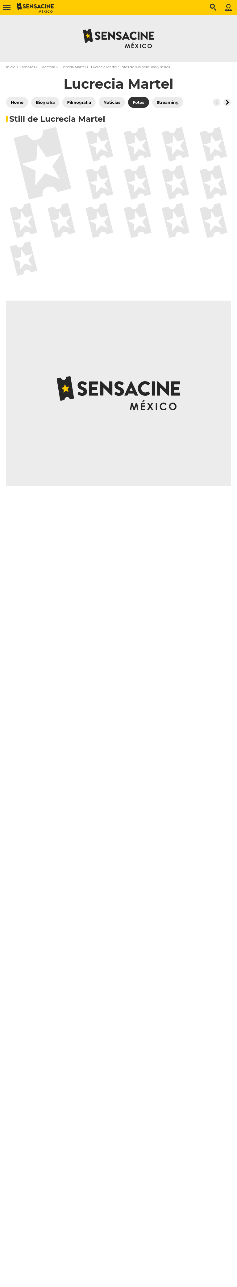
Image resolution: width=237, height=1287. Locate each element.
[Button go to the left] (216, 102)
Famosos (27, 67)
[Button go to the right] (227, 102)
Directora (47, 67)
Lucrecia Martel (73, 67)
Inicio (10, 67)
